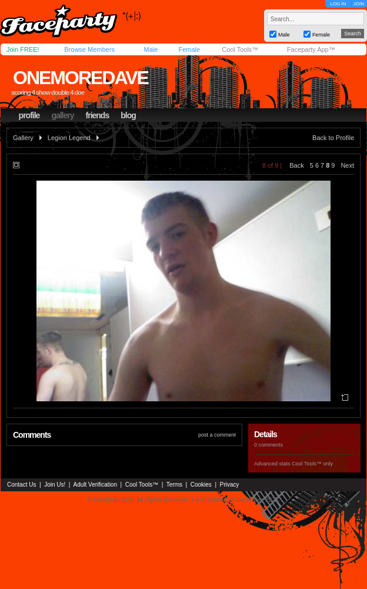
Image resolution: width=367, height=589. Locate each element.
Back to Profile (333, 137)
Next (347, 165)
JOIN (358, 3)
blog (128, 115)
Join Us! (54, 484)
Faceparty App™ (311, 49)
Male (151, 49)
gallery (62, 115)
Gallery (23, 137)
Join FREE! (22, 49)
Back (296, 165)
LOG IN (338, 3)
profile (29, 115)
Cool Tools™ (240, 49)
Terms (174, 484)
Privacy (229, 484)
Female (189, 49)
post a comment (217, 435)
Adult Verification (95, 484)
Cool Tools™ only (312, 464)
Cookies (201, 484)
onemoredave (80, 77)
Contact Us (21, 484)
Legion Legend (69, 137)
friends (97, 115)
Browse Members (89, 49)
